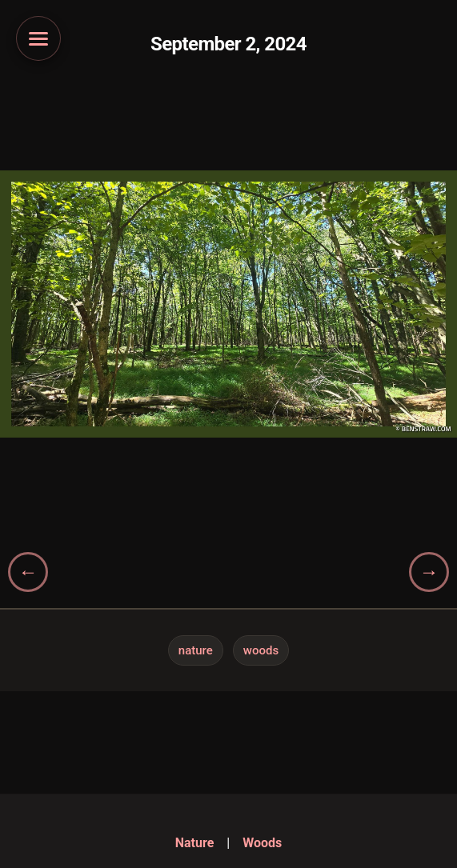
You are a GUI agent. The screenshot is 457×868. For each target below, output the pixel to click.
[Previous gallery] (28, 572)
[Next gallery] (429, 572)
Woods (261, 650)
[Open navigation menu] (38, 38)
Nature (195, 650)
